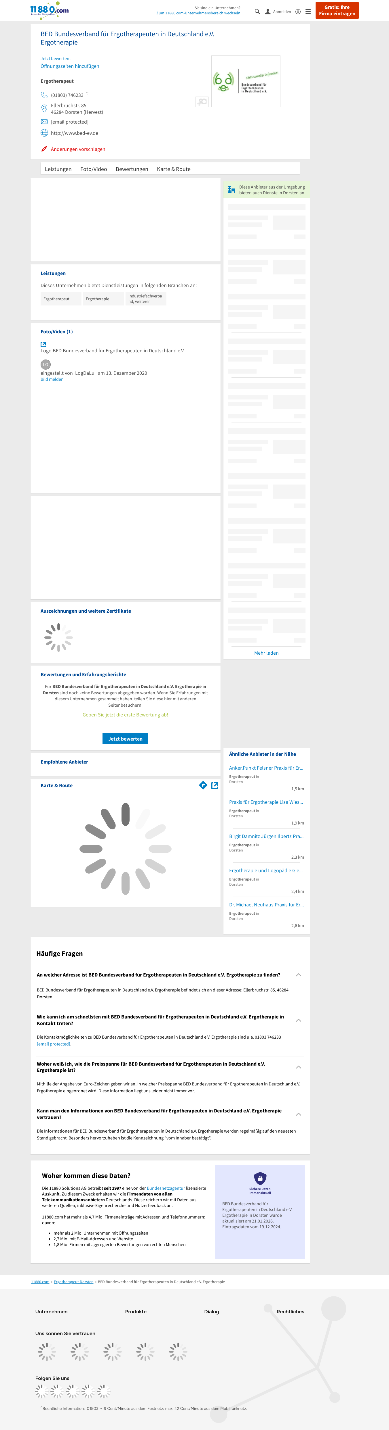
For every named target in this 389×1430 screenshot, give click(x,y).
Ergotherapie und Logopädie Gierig (266, 870)
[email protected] (53, 1044)
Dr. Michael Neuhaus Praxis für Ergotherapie (266, 904)
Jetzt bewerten (125, 738)
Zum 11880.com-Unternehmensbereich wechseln (198, 13)
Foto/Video (93, 168)
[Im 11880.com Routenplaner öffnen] (203, 784)
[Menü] (310, 11)
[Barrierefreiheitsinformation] (300, 11)
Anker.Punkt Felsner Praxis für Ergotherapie (266, 767)
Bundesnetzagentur (166, 1188)
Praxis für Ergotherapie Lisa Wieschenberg (266, 802)
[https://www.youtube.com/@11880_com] (104, 1391)
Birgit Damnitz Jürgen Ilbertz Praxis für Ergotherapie (266, 836)
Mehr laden (266, 652)
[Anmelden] (280, 11)
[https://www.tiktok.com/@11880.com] (73, 1391)
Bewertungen (132, 168)
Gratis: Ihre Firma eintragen (337, 10)
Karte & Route (174, 168)
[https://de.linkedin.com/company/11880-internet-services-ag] (88, 1391)
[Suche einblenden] (260, 11)
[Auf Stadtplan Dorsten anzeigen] (214, 785)
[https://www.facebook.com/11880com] (41, 1391)
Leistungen (58, 168)
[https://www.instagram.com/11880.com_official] (57, 1391)
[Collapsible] (298, 975)
